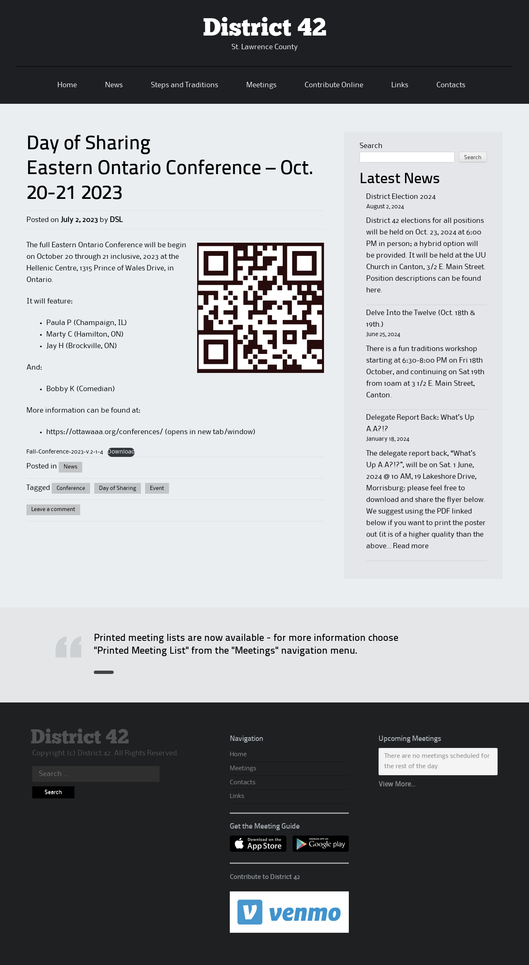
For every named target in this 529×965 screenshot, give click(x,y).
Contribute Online (334, 85)
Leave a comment (53, 509)
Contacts (450, 85)
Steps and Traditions (184, 85)
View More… (397, 784)
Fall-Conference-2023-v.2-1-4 (64, 452)
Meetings (261, 85)
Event (157, 488)
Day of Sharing (117, 488)
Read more (411, 546)
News (114, 85)
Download (121, 452)
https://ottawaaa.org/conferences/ (104, 432)
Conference (71, 488)
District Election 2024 (401, 196)
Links (399, 85)
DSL (116, 220)
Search (371, 146)
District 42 (264, 28)
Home (67, 85)
